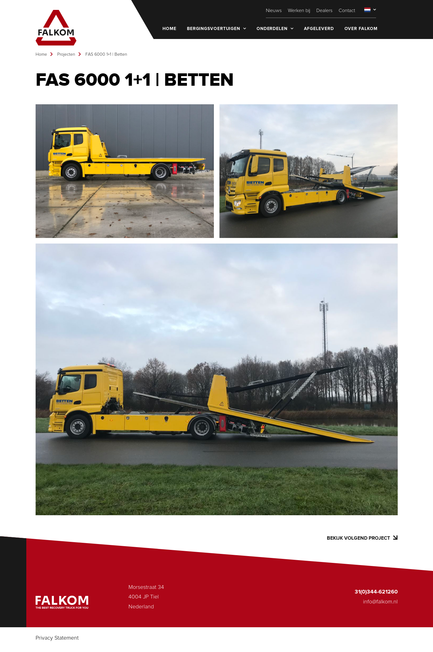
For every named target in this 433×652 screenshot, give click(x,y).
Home (41, 54)
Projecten (66, 54)
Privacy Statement (57, 638)
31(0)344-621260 (376, 592)
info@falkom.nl (380, 602)
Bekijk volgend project (362, 538)
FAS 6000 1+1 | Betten (106, 54)
